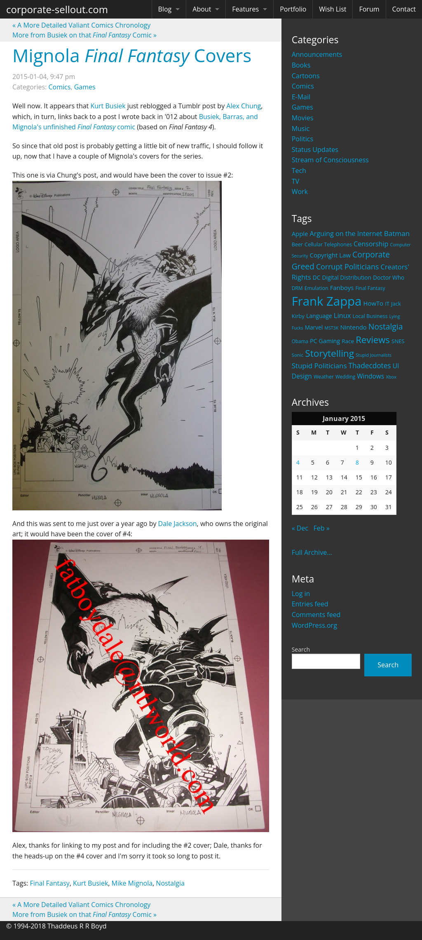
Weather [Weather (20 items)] (324, 376)
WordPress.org (314, 625)
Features (245, 9)
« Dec (300, 528)
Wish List (332, 9)
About (201, 9)
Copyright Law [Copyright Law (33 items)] (329, 255)
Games (302, 107)
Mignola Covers (131, 55)
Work (300, 191)
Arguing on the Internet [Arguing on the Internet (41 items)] (346, 233)
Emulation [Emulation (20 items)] (316, 288)
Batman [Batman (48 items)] (397, 233)
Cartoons (306, 75)
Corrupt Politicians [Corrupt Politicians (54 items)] (347, 266)
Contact (404, 9)
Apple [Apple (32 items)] (300, 233)
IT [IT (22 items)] (387, 303)
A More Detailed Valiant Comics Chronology (81, 25)
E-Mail (301, 96)
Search (301, 649)
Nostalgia (170, 883)
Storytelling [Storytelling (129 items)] (329, 353)
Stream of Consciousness (330, 159)
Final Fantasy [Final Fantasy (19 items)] (370, 288)
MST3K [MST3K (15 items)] (331, 328)
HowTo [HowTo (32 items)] (373, 303)
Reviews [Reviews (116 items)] (373, 339)
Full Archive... (312, 552)
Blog (165, 9)
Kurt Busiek (107, 105)
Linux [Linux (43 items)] (342, 315)
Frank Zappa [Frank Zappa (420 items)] (327, 301)
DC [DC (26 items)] (317, 277)
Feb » (321, 528)
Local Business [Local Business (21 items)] (370, 316)
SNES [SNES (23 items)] (398, 341)
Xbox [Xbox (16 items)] (391, 377)
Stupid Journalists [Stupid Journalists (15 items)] (374, 355)
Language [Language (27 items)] (319, 316)
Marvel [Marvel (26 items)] (314, 327)
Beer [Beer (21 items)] (297, 244)
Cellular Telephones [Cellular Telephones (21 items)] (328, 244)
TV (295, 181)
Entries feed (310, 603)
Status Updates (315, 149)
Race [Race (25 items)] (348, 341)
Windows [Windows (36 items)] (370, 376)
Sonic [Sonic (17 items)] (298, 355)
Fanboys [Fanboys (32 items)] (342, 287)
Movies (303, 117)
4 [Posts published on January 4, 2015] (298, 462)
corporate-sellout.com (57, 9)
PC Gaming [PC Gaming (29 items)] (325, 341)
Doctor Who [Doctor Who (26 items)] (388, 277)
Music (301, 128)
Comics (303, 86)
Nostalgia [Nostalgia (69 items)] (385, 326)
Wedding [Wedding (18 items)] (345, 376)
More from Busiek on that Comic (84, 35)
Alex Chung (243, 105)
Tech (299, 170)
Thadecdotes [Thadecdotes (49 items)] (370, 365)
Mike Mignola (132, 883)
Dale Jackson (177, 523)
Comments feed (316, 614)
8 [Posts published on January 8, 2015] (357, 462)
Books (301, 65)
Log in (301, 593)
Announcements (317, 54)
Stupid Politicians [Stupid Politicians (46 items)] (319, 365)
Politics (302, 138)
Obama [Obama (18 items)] (300, 341)
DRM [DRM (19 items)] (297, 288)
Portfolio (293, 9)
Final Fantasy (49, 883)
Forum (369, 9)
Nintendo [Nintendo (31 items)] (353, 327)
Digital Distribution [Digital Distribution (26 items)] (346, 277)
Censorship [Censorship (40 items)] (371, 243)
